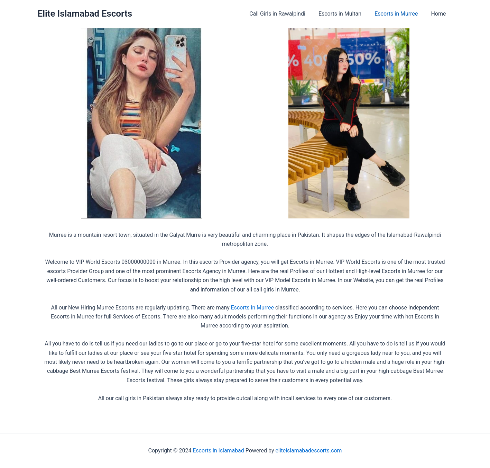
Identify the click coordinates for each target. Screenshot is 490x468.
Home (439, 13)
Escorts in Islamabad (218, 450)
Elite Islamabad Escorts (85, 13)
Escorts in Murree (399, 13)
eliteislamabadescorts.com (308, 450)
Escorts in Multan (345, 13)
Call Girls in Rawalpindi (285, 13)
